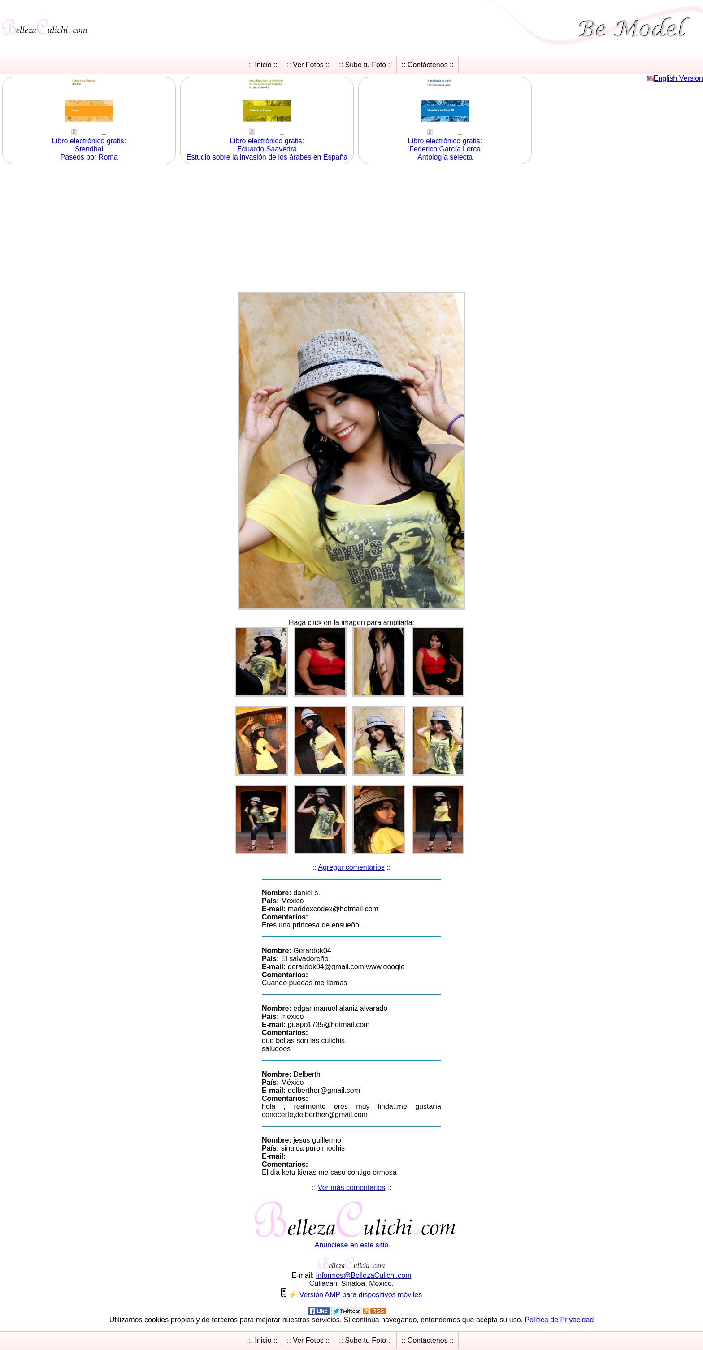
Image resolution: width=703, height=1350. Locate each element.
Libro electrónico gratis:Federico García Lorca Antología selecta (445, 149)
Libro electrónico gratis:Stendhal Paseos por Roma (89, 149)
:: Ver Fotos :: (308, 65)
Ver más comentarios (351, 1187)
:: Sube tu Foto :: (365, 65)
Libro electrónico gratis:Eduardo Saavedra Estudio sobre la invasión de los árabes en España (267, 149)
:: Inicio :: (263, 65)
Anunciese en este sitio (352, 1245)
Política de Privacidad (559, 1320)
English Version (678, 78)
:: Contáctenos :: (427, 65)
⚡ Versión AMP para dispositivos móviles (355, 1294)
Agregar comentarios (351, 867)
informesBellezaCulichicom (364, 1275)
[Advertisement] (351, 229)
